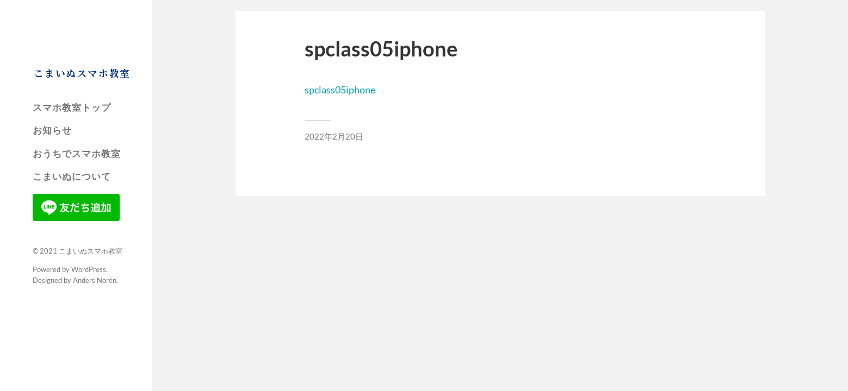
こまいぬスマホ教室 (82, 73)
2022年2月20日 (334, 136)
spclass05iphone (340, 90)
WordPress (88, 269)
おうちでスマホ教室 (77, 153)
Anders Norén (94, 280)
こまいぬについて (72, 176)
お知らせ (52, 130)
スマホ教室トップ (72, 107)
